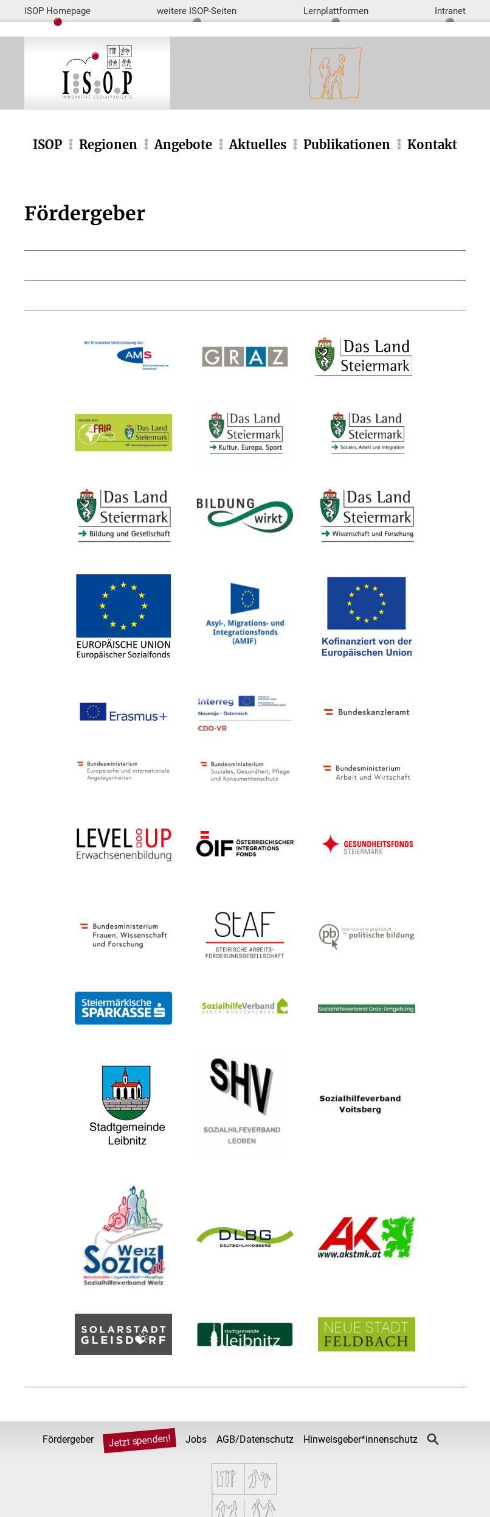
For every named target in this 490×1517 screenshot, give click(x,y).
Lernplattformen (335, 10)
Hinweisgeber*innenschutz (360, 1439)
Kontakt (432, 144)
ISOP (47, 144)
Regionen (108, 144)
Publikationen (346, 144)
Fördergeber (68, 1439)
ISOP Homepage (57, 10)
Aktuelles (257, 144)
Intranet (450, 10)
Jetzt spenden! (139, 1440)
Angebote (183, 144)
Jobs (196, 1439)
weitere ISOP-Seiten (196, 10)
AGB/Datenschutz (255, 1439)
